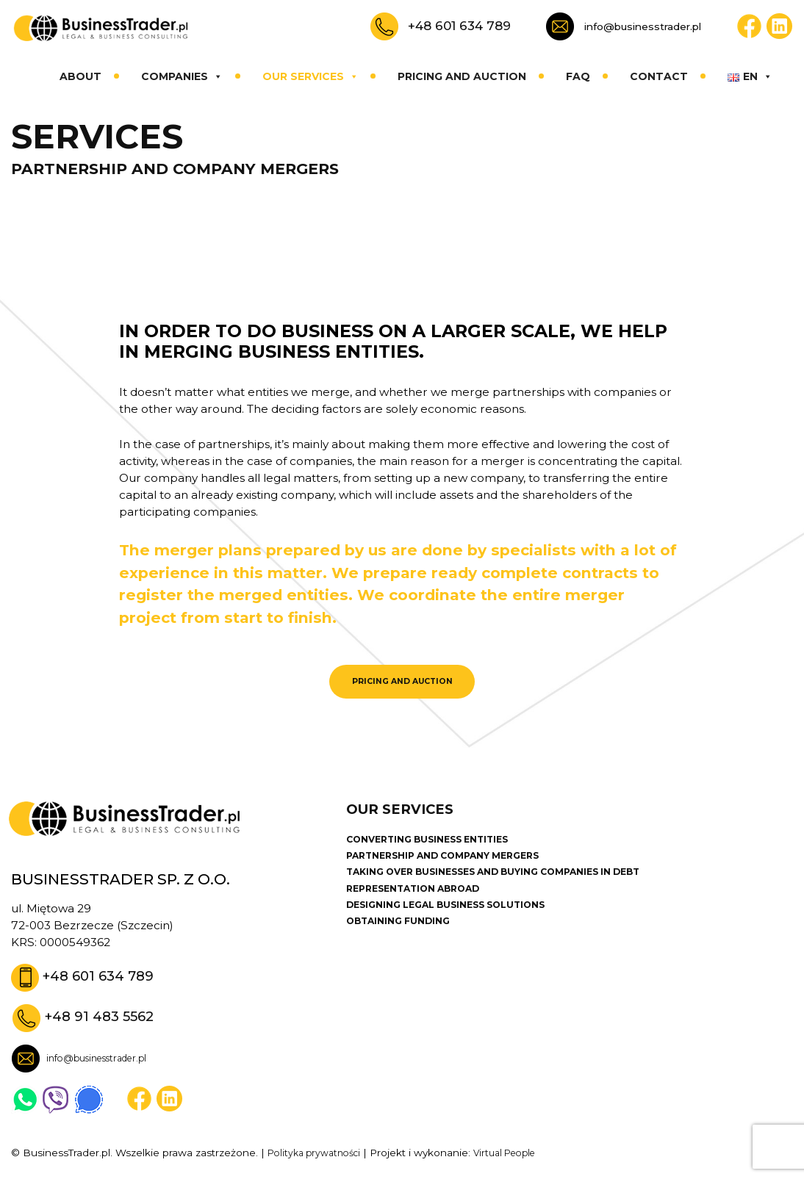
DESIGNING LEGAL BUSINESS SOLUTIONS (459, 923)
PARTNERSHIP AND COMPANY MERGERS (454, 869)
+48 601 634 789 (459, 25)
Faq (578, 76)
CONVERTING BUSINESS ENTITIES (437, 851)
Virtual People (518, 1158)
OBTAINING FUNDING (403, 940)
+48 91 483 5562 (104, 1021)
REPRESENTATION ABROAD (420, 905)
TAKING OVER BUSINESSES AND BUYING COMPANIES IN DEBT (512, 887)
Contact (659, 76)
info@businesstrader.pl (642, 26)
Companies (182, 76)
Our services (310, 76)
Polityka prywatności (319, 1158)
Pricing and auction (462, 76)
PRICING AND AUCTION (402, 684)
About (80, 76)
